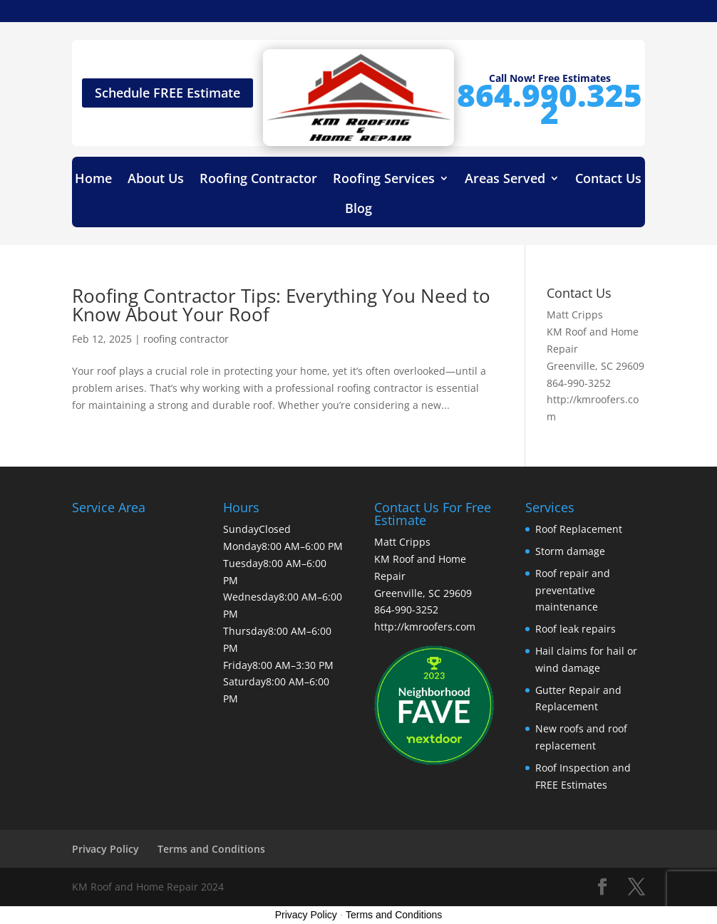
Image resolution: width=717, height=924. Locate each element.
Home (93, 180)
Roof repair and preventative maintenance (572, 590)
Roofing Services (384, 180)
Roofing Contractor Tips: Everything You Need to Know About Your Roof (281, 305)
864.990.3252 (549, 103)
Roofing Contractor (258, 180)
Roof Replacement (578, 529)
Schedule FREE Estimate (167, 92)
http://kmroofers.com (424, 626)
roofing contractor (186, 339)
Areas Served (505, 180)
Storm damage (570, 551)
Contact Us (608, 180)
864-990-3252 (579, 383)
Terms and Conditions (211, 849)
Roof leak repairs (575, 628)
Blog (358, 210)
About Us (156, 180)
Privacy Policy (105, 849)
